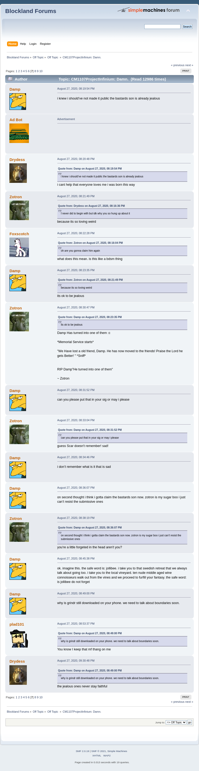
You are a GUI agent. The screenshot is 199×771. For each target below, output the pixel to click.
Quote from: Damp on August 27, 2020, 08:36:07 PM (90, 527)
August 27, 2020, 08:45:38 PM (76, 558)
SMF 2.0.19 (82, 751)
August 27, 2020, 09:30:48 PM (76, 660)
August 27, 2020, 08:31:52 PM (76, 389)
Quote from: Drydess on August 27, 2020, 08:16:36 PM (91, 205)
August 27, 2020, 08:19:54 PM (76, 88)
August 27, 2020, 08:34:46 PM (76, 457)
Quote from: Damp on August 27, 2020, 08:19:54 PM (90, 168)
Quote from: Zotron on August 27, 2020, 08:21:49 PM (90, 279)
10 (40, 71)
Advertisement (66, 119)
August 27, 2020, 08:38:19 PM (76, 517)
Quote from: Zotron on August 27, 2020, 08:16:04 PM (90, 242)
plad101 (16, 624)
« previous (177, 65)
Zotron (15, 197)
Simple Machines (117, 751)
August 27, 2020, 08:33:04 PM (76, 420)
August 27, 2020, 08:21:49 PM (76, 196)
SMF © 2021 (98, 751)
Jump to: (160, 722)
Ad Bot (15, 119)
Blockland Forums (30, 11)
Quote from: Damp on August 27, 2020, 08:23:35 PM (90, 317)
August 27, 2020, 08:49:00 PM (76, 593)
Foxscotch (19, 234)
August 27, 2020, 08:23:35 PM (76, 270)
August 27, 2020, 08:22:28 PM (76, 233)
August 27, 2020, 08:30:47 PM (76, 307)
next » (189, 65)
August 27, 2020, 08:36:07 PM (76, 487)
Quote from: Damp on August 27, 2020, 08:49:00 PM (90, 633)
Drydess (17, 159)
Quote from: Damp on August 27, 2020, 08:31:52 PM (90, 429)
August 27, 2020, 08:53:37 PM (76, 623)
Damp (14, 89)
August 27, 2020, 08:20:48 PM (76, 158)
